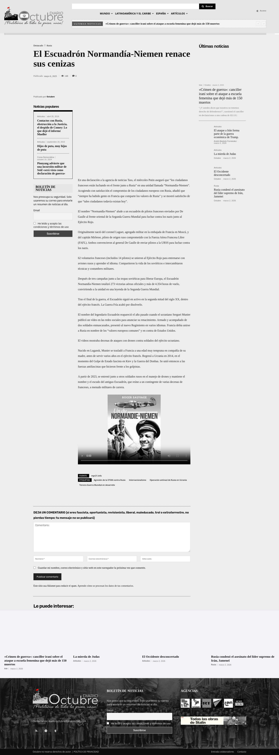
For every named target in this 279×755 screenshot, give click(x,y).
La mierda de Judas (225, 153)
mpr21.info (96, 475)
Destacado (38, 45)
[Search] (207, 6)
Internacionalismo (137, 480)
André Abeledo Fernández (225, 141)
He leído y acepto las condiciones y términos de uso (51, 225)
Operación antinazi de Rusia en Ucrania (168, 480)
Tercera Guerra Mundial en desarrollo (97, 485)
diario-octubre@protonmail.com (67, 721)
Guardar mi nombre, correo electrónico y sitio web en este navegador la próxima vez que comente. (92, 567)
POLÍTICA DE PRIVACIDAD (86, 751)
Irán (200, 85)
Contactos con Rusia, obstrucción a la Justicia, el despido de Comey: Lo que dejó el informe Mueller (52, 127)
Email (36, 210)
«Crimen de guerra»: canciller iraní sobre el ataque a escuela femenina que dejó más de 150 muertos (163, 23)
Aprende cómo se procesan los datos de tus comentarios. (106, 585)
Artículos (41, 116)
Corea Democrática (45, 157)
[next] (264, 24)
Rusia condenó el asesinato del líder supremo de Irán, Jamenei (229, 193)
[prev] (258, 24)
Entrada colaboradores (222, 751)
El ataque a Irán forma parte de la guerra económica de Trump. (226, 134)
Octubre (51, 96)
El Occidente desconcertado (161, 656)
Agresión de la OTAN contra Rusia (109, 480)
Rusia (49, 45)
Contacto (241, 751)
